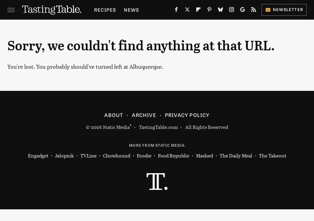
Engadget (38, 155)
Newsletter (284, 9)
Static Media (116, 126)
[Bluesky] (220, 11)
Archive (144, 114)
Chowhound (116, 155)
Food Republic (174, 155)
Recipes (105, 9)
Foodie (144, 155)
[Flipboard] (198, 11)
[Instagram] (231, 11)
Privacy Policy (187, 114)
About (113, 114)
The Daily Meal (236, 155)
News (131, 9)
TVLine (88, 155)
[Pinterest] (209, 11)
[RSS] (254, 11)
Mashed (204, 155)
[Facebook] (176, 11)
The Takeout (272, 155)
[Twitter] (187, 11)
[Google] (242, 11)
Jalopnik (64, 155)
